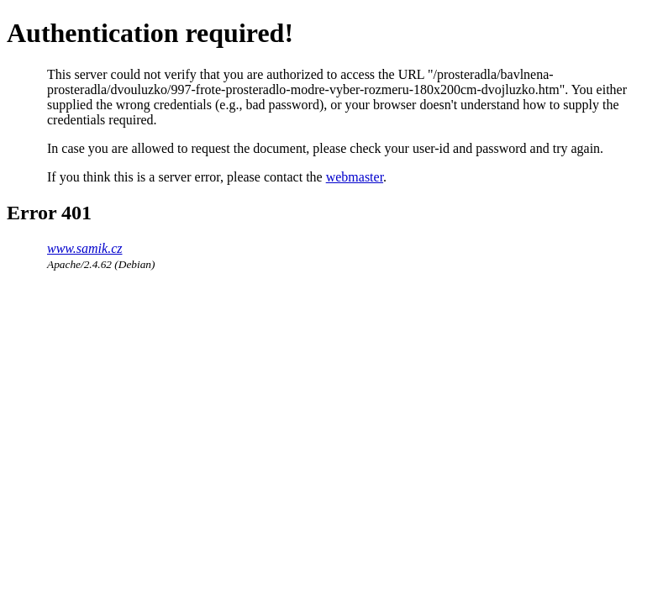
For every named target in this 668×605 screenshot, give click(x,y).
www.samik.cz (84, 248)
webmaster (354, 177)
